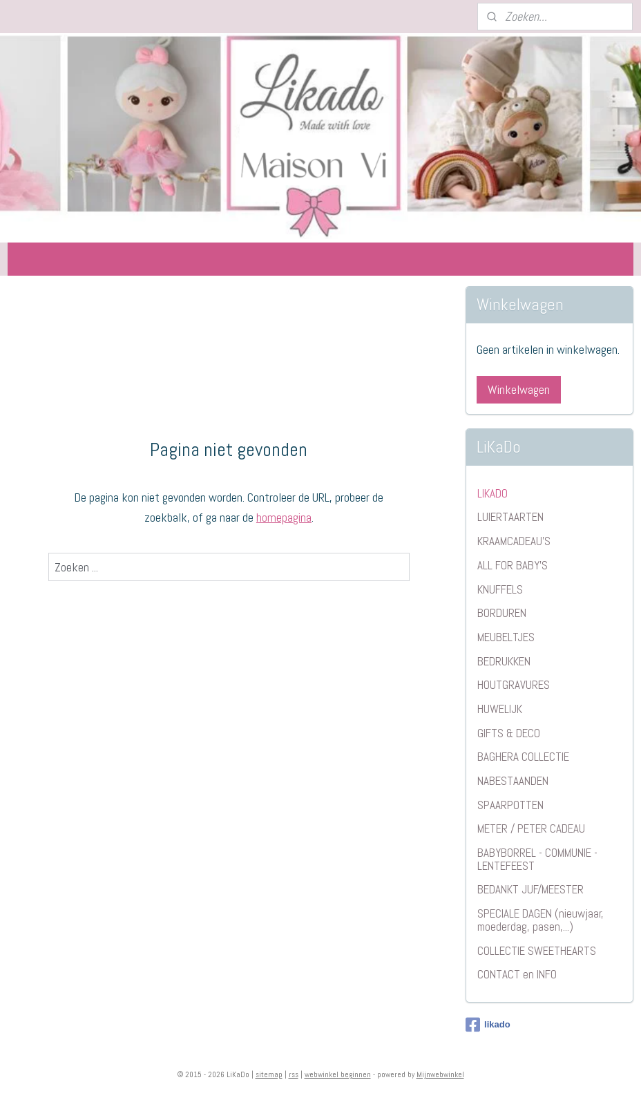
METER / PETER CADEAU (531, 828)
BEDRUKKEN (503, 661)
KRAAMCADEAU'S (514, 541)
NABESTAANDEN (512, 780)
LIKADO (492, 493)
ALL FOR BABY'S (512, 565)
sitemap (269, 1074)
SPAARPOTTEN (510, 805)
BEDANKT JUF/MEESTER (530, 889)
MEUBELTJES (506, 637)
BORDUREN (501, 612)
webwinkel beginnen (338, 1074)
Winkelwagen (519, 389)
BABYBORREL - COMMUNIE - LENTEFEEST (537, 859)
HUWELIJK (499, 709)
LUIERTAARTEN (510, 516)
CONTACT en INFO (517, 974)
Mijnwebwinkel (440, 1074)
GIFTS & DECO (508, 733)
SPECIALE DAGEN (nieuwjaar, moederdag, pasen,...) (540, 920)
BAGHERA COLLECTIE (523, 756)
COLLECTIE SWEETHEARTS (536, 950)
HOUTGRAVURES (513, 684)
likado (488, 1024)
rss (293, 1074)
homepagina (284, 517)
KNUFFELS (500, 589)
